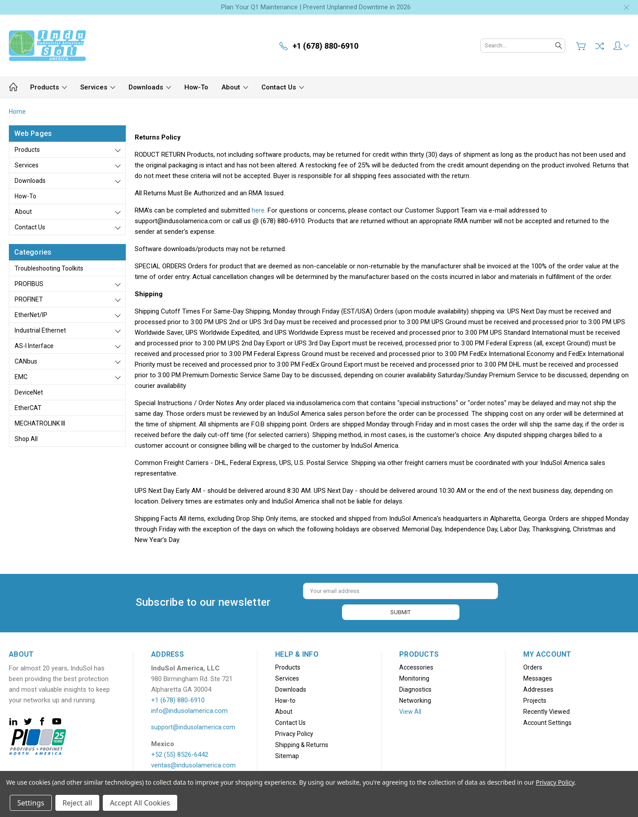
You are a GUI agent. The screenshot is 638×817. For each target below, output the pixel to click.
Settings (30, 803)
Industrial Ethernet (40, 330)
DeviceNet (29, 392)
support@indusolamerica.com (193, 725)
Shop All (26, 438)
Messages (537, 676)
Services (97, 87)
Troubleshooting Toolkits (49, 268)
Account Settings (547, 720)
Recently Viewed (546, 709)
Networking (415, 698)
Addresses (538, 687)
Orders (532, 665)
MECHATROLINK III (40, 423)
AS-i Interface (34, 345)
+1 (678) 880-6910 (178, 698)
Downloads (149, 87)
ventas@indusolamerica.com (193, 763)
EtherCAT (28, 407)
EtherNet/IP (31, 314)
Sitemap (287, 754)
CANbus (26, 361)
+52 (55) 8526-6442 (179, 753)
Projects (534, 698)
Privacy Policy (294, 732)
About (235, 87)
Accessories (416, 665)
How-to (196, 87)
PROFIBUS (29, 283)
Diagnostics (415, 687)
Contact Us (282, 87)
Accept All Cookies (140, 803)
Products (48, 87)
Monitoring (414, 676)
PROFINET (29, 299)
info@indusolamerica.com (189, 709)
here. (259, 210)
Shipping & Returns (301, 743)
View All (410, 709)
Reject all (77, 803)
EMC (21, 376)
